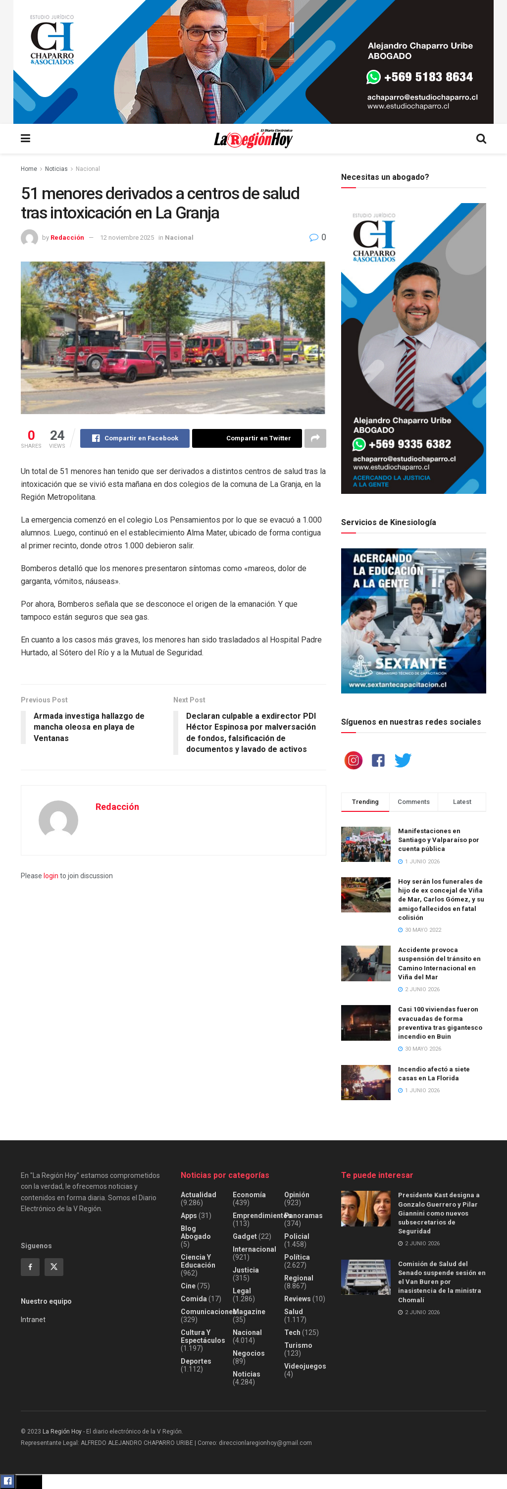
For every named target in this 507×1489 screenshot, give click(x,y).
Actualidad (198, 1195)
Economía (249, 1195)
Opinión (296, 1195)
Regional (298, 1278)
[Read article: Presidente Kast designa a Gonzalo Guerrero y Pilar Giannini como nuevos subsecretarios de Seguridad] (366, 1208)
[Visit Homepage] (253, 139)
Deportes (196, 1361)
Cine (188, 1286)
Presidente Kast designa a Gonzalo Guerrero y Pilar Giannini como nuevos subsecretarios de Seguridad (439, 1213)
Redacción (67, 237)
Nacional (88, 168)
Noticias (56, 168)
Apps (189, 1216)
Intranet (33, 1320)
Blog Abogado (196, 1232)
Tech (292, 1332)
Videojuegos (305, 1366)
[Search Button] (481, 139)
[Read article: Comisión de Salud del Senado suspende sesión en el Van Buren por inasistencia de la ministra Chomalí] (366, 1277)
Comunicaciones (209, 1312)
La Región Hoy (62, 1431)
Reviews (297, 1299)
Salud (293, 1312)
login (51, 876)
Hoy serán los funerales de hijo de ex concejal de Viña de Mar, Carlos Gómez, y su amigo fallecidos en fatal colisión (441, 899)
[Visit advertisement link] (253, 62)
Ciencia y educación (198, 1261)
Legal (242, 1291)
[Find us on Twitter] (54, 1267)
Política (297, 1257)
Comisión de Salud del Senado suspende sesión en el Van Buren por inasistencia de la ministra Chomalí (442, 1282)
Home (29, 168)
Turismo (298, 1345)
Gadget (245, 1236)
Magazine (249, 1312)
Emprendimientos (262, 1216)
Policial (296, 1236)
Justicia (246, 1270)
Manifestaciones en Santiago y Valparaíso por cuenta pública (438, 839)
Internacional (254, 1249)
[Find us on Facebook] (30, 1267)
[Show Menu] (25, 139)
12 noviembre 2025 (127, 237)
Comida (194, 1299)
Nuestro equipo (46, 1301)
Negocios (249, 1353)
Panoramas (303, 1216)
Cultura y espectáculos (203, 1336)
